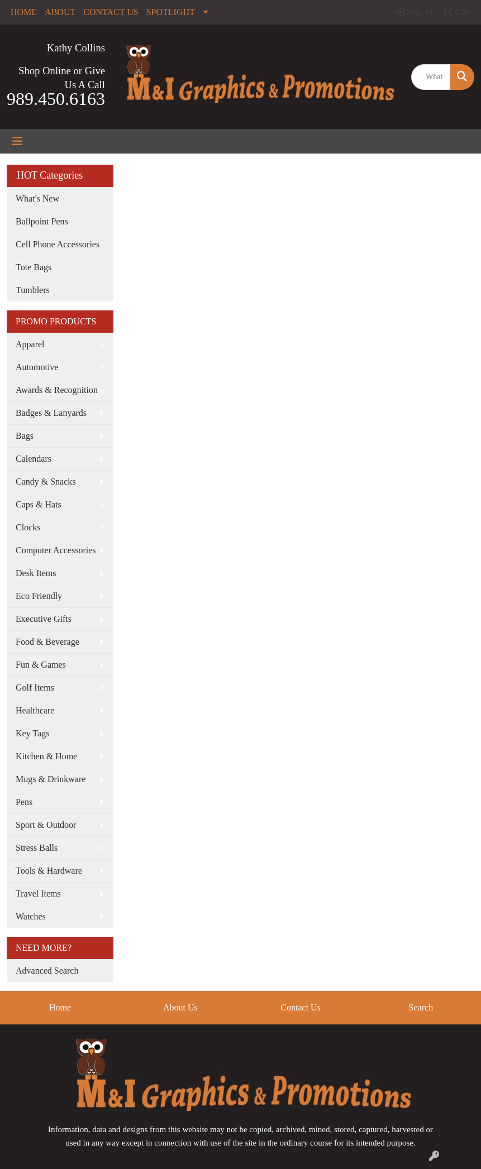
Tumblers (33, 290)
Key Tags (32, 733)
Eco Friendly (39, 596)
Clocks (28, 527)
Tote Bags (33, 267)
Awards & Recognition (57, 390)
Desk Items (36, 573)
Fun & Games (41, 664)
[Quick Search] (431, 77)
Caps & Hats (38, 504)
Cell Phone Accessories (57, 244)
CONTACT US (110, 12)
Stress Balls (37, 847)
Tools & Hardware (49, 870)
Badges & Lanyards (51, 413)
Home (60, 1007)
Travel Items (38, 893)
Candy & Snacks (46, 481)
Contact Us (300, 1007)
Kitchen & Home (46, 756)
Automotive (37, 367)
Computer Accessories (56, 550)
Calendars (33, 458)
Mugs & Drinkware (50, 779)
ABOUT (60, 12)
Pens (24, 802)
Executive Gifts (44, 619)
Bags (25, 435)
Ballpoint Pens (42, 221)
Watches (31, 916)
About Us (180, 1007)
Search (421, 1007)
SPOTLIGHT (170, 12)
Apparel (30, 344)
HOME (24, 12)
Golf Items (35, 687)
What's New (37, 198)
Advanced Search (47, 970)
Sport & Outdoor (46, 825)
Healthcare (35, 710)
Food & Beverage (47, 641)
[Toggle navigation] (17, 141)
